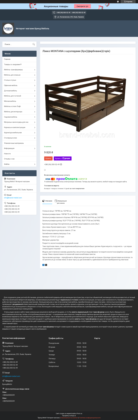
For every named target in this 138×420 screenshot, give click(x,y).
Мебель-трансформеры (13, 70)
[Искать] (34, 44)
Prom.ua (79, 413)
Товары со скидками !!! (12, 64)
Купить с (62, 158)
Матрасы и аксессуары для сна (16, 122)
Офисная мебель (10, 85)
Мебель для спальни (12, 75)
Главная (7, 59)
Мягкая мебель (10, 101)
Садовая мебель (10, 117)
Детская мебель (10, 91)
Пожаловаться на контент (69, 418)
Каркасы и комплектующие (14, 127)
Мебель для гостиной (12, 96)
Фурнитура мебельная (13, 133)
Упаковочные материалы (14, 143)
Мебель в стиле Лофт (12, 106)
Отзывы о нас (9, 159)
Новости (7, 154)
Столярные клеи (10, 138)
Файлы (6, 164)
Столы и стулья (10, 80)
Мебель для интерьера (13, 112)
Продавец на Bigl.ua (69, 415)
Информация (9, 148)
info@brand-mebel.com (13, 198)
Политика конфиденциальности (90, 418)
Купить (48, 158)
